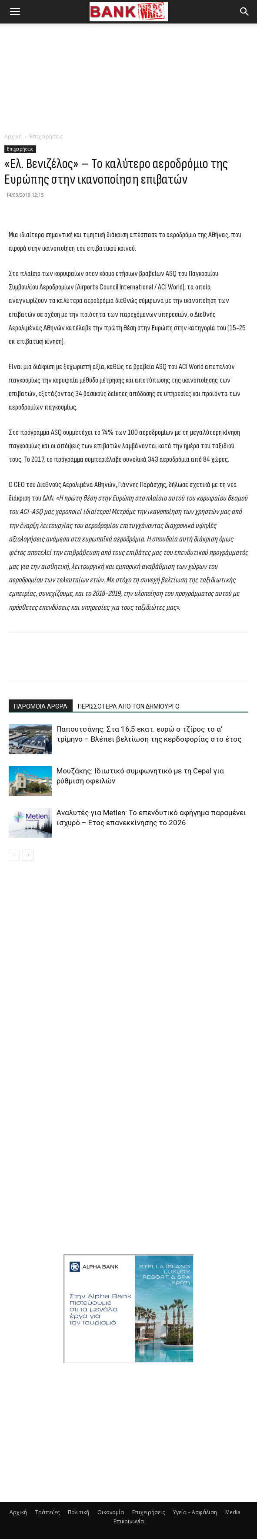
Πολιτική (78, 1512)
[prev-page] (14, 855)
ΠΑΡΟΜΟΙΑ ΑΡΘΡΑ (40, 706)
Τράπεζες (47, 1512)
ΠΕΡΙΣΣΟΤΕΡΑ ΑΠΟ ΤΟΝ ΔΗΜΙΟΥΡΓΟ (129, 706)
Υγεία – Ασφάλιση (195, 1512)
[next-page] (28, 855)
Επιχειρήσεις (46, 136)
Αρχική (13, 136)
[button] (15, 12)
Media (232, 1512)
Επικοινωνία (128, 1521)
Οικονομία (110, 1512)
